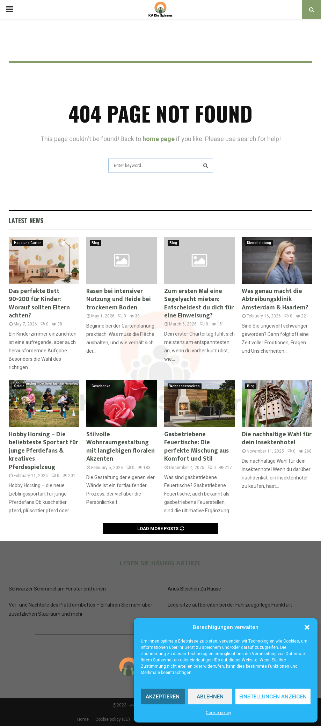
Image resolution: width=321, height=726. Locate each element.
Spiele (19, 386)
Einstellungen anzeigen (273, 697)
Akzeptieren (163, 697)
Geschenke (101, 386)
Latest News (26, 220)
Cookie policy (218, 712)
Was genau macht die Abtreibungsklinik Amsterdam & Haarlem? (275, 299)
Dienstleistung (259, 243)
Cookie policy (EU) (112, 719)
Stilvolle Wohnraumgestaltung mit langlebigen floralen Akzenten (120, 446)
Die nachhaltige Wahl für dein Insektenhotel (277, 438)
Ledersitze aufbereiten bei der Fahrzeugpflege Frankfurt (230, 605)
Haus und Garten (28, 243)
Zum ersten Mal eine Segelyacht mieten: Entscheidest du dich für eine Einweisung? (199, 303)
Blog (95, 243)
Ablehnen (210, 697)
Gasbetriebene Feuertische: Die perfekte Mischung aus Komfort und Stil (196, 446)
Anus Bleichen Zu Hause (194, 589)
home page (159, 138)
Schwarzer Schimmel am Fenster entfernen (57, 589)
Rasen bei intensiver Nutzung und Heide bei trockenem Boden (118, 299)
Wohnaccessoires (184, 386)
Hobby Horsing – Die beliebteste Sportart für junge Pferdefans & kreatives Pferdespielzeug (43, 450)
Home (83, 719)
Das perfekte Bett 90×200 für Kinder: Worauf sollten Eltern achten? (39, 303)
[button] (307, 627)
